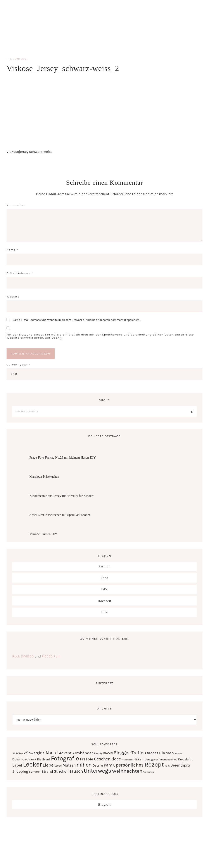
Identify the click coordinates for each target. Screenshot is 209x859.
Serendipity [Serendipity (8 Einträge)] (181, 765)
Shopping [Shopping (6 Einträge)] (20, 771)
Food (104, 578)
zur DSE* (52, 337)
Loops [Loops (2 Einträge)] (58, 765)
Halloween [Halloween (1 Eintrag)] (127, 759)
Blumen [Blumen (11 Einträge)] (166, 753)
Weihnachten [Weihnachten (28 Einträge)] (127, 771)
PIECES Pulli (51, 656)
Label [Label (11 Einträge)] (17, 765)
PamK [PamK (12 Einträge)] (109, 765)
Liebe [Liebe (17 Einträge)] (48, 765)
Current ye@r (18, 364)
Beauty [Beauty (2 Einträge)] (98, 753)
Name (12, 249)
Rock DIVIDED (23, 656)
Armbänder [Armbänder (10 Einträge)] (82, 753)
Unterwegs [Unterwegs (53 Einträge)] (97, 770)
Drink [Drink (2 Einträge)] (32, 759)
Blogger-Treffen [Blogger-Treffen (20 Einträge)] (130, 752)
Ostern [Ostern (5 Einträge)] (97, 765)
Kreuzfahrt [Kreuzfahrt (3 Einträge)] (185, 759)
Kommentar (16, 205)
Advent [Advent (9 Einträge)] (65, 753)
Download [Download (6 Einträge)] (20, 759)
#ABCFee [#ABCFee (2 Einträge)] (17, 753)
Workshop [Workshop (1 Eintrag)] (148, 771)
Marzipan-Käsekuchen (44, 476)
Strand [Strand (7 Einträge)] (47, 771)
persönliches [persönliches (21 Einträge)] (130, 765)
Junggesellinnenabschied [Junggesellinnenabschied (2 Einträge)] (161, 759)
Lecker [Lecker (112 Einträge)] (32, 764)
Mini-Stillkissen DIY (43, 534)
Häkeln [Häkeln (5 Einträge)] (138, 759)
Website (13, 296)
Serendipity (105, 28)
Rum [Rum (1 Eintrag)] (167, 765)
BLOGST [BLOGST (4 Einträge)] (152, 753)
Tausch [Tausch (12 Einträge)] (76, 771)
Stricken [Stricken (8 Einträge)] (61, 771)
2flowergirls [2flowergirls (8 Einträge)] (34, 753)
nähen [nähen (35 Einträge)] (84, 765)
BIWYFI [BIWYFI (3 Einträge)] (108, 753)
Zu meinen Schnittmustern (104, 638)
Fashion (104, 566)
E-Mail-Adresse (20, 273)
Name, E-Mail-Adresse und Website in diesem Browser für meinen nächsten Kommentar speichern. (76, 320)
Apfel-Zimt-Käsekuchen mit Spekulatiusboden (60, 514)
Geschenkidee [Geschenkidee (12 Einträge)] (107, 759)
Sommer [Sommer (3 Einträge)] (35, 771)
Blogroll (104, 804)
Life (104, 612)
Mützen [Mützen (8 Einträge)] (69, 765)
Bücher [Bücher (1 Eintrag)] (178, 753)
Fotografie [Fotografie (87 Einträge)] (65, 758)
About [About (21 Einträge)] (51, 752)
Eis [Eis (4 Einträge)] (39, 759)
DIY (104, 589)
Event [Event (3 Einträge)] (46, 759)
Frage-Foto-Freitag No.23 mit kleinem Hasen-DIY (62, 457)
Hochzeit (104, 601)
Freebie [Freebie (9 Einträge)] (86, 759)
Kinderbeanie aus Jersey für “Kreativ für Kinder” (61, 495)
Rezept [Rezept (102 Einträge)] (154, 764)
